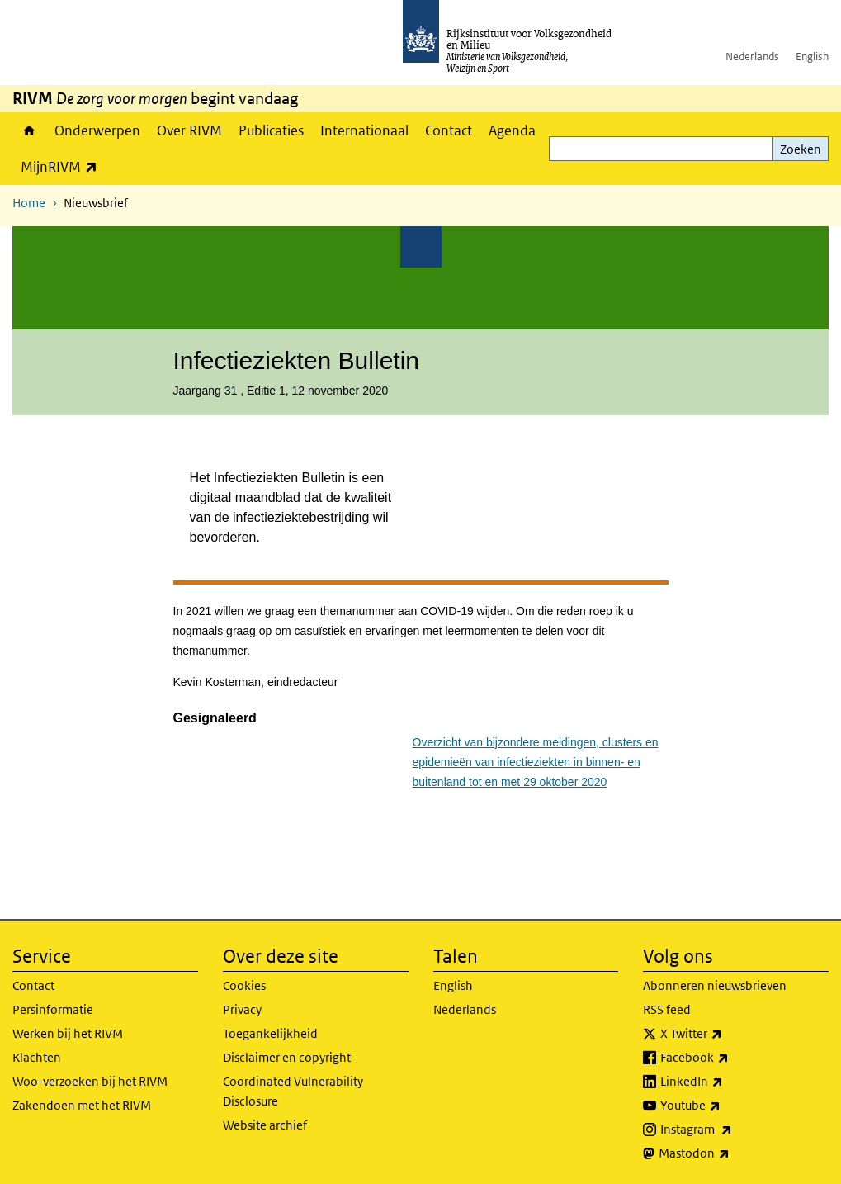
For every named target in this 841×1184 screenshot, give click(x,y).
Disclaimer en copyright (287, 1057)
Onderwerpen (97, 130)
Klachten (36, 1057)
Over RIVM (189, 130)
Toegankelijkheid (270, 1033)
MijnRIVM (63, 166)
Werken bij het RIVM (67, 1033)
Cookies (244, 985)
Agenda (512, 130)
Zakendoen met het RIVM (81, 1105)
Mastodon (730, 1153)
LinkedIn (728, 1082)
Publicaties (271, 130)
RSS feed (667, 1009)
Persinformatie (52, 1009)
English (812, 57)
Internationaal (364, 130)
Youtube (726, 1105)
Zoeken (800, 149)
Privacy (242, 1009)
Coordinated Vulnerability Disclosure (293, 1091)
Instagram (732, 1129)
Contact (448, 130)
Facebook (730, 1058)
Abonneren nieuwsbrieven (715, 985)
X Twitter (727, 1034)
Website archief (265, 1125)
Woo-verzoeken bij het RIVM (90, 1081)
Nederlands (752, 57)
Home (29, 130)
